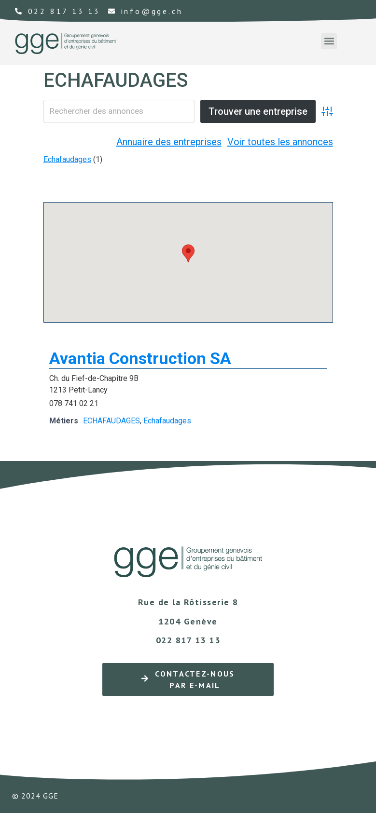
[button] (329, 41)
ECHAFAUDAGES (111, 420)
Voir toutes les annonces (280, 142)
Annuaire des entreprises (169, 142)
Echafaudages (67, 159)
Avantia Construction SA (140, 358)
